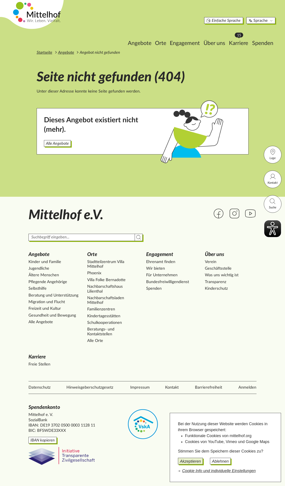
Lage (272, 154)
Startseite (44, 53)
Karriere (221, 35)
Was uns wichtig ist (221, 275)
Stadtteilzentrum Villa (105, 264)
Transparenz (215, 282)
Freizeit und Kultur (44, 309)
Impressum (140, 388)
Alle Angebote (57, 144)
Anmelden (247, 388)
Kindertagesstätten (103, 316)
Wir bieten (155, 269)
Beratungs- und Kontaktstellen (100, 331)
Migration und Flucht (46, 302)
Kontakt (272, 178)
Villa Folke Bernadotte (106, 280)
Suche (272, 203)
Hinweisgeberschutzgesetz (89, 388)
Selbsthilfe (37, 289)
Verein (210, 262)
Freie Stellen (39, 364)
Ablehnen (220, 461)
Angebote (121, 36)
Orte (142, 36)
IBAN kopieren (42, 440)
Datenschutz (39, 388)
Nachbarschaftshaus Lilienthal (105, 289)
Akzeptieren (190, 461)
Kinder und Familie (44, 262)
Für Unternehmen (161, 275)
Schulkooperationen (104, 323)
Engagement (166, 36)
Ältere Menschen (43, 275)
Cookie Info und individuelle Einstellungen (219, 471)
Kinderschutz (216, 289)
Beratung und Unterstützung (53, 295)
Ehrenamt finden (160, 262)
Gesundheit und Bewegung (52, 315)
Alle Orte (95, 341)
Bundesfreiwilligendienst (167, 282)
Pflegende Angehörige (47, 282)
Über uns (196, 36)
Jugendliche (38, 269)
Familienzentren (101, 309)
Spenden (244, 36)
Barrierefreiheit (208, 388)
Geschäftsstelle (218, 269)
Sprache (242, 14)
